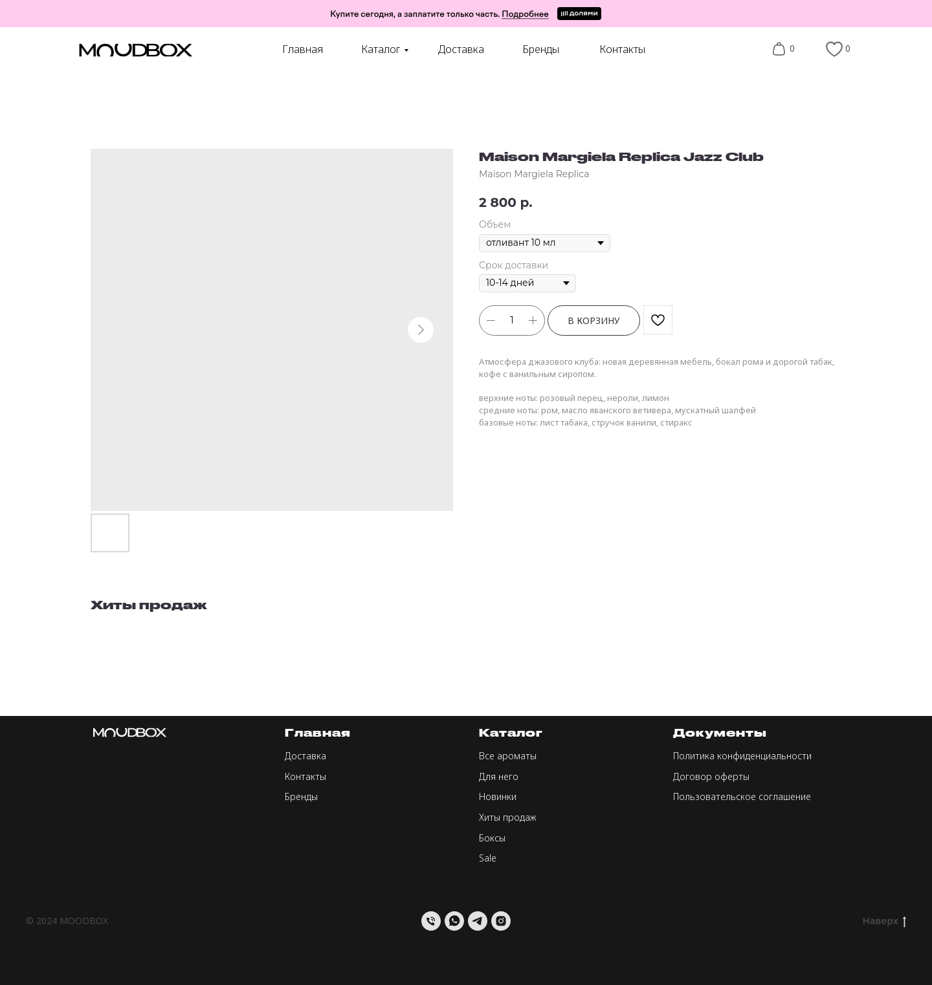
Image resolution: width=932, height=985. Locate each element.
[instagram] (501, 921)
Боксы (492, 838)
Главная (302, 49)
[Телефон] (431, 921)
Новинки (497, 796)
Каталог (381, 49)
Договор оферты (711, 776)
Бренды (540, 49)
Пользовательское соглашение (742, 796)
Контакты (622, 49)
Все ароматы (508, 756)
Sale (487, 858)
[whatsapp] (454, 921)
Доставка (461, 49)
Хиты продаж (508, 817)
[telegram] (477, 921)
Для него (498, 776)
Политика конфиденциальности (742, 756)
